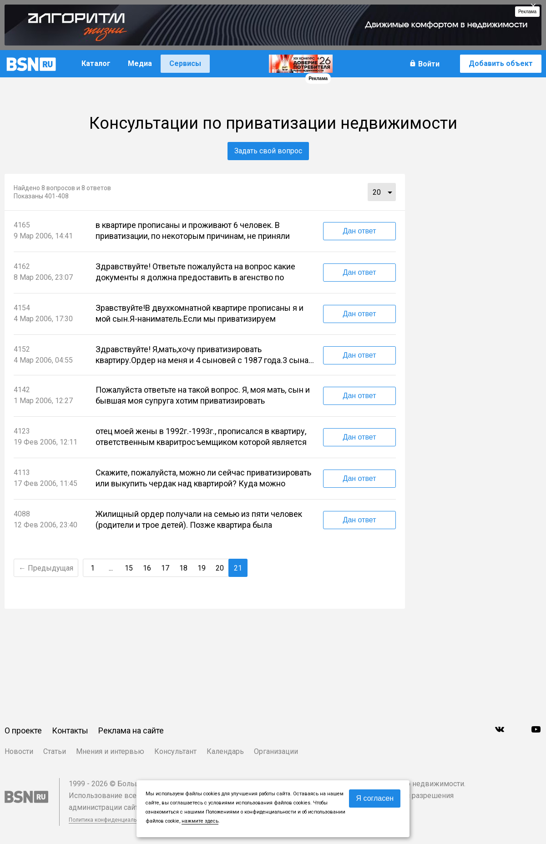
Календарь (225, 751)
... (389, 192)
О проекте (23, 730)
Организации (276, 751)
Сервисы (185, 63)
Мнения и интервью (110, 751)
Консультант (175, 751)
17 (165, 568)
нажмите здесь (200, 821)
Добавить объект (501, 63)
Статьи (54, 751)
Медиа (140, 63)
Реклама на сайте (131, 730)
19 (201, 568)
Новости (19, 751)
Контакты (70, 730)
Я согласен (375, 798)
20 (377, 192)
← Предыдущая (46, 568)
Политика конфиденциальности (110, 820)
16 (147, 568)
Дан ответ (359, 231)
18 (183, 568)
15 (129, 568)
